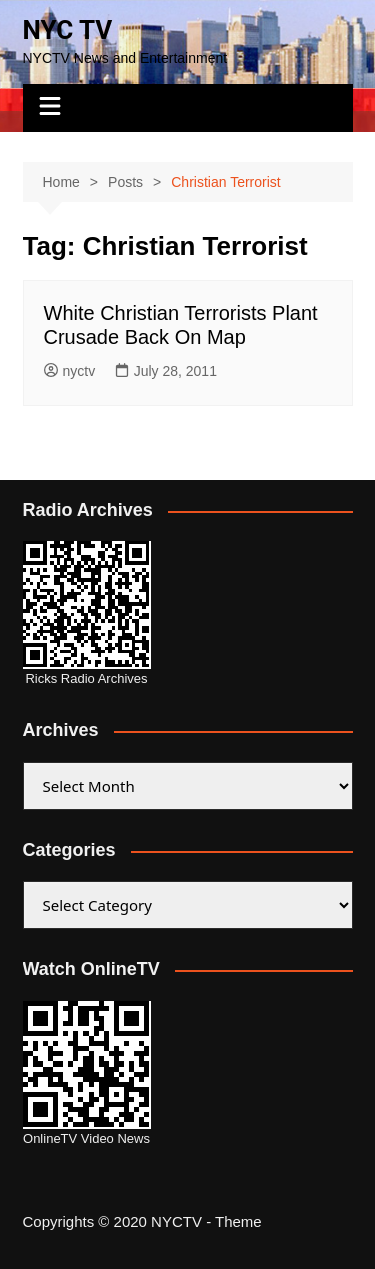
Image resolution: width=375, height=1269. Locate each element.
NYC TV (68, 30)
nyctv (70, 371)
